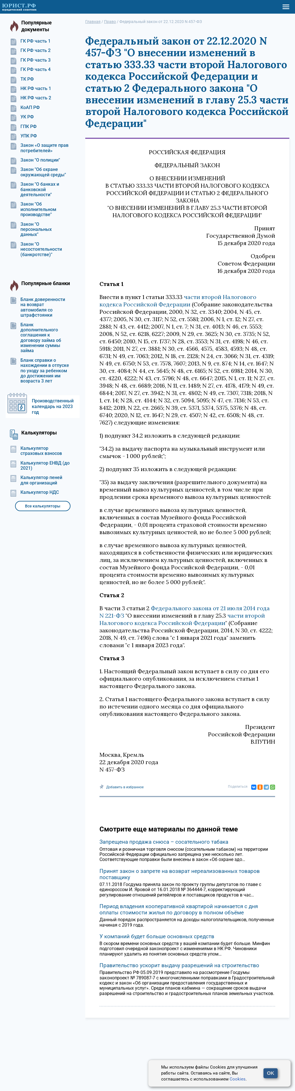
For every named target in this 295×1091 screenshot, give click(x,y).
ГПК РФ (23, 126)
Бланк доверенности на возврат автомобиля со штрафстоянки (37, 307)
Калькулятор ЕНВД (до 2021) (40, 466)
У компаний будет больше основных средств (156, 936)
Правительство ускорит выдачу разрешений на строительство (179, 965)
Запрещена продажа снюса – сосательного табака (163, 842)
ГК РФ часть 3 (30, 60)
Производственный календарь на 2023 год (53, 406)
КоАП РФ (25, 107)
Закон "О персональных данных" (31, 229)
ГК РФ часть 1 (30, 41)
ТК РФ (22, 79)
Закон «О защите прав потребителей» (39, 148)
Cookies (238, 1079)
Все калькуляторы (42, 506)
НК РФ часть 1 (30, 88)
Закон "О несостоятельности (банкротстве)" (36, 249)
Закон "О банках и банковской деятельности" (34, 189)
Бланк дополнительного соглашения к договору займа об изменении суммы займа (35, 338)
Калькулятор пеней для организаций (36, 480)
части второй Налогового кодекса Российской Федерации (177, 300)
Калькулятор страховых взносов (36, 451)
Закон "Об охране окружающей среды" (38, 172)
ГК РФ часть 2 (30, 50)
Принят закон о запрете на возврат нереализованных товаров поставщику (179, 874)
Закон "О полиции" (35, 160)
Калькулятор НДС (34, 492)
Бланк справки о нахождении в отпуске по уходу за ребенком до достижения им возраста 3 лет (39, 371)
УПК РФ (23, 136)
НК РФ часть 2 (30, 98)
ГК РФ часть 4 (30, 69)
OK (270, 1073)
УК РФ (22, 117)
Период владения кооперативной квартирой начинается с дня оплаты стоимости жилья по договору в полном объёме (178, 909)
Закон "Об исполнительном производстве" (33, 209)
